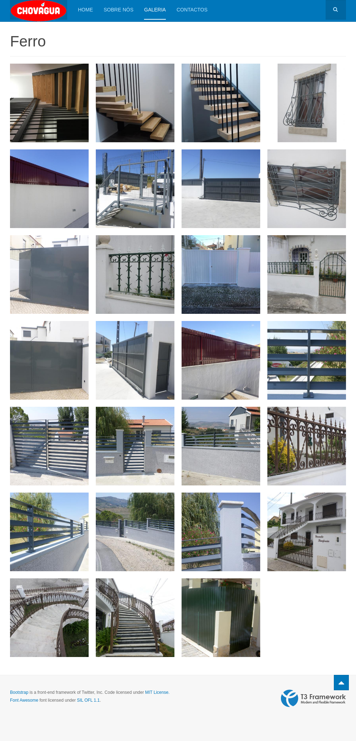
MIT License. (157, 692)
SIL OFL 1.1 (88, 700)
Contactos (192, 10)
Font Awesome (24, 700)
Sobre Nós (118, 10)
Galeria (155, 10)
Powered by (313, 698)
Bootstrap (19, 692)
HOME (85, 10)
